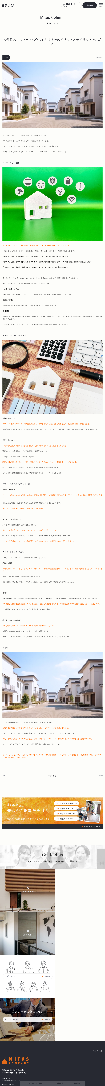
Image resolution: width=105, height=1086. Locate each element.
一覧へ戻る (52, 776)
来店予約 (77, 1083)
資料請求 (59, 1083)
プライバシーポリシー (9, 1009)
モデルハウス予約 (35, 1083)
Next (101, 776)
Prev (4, 776)
